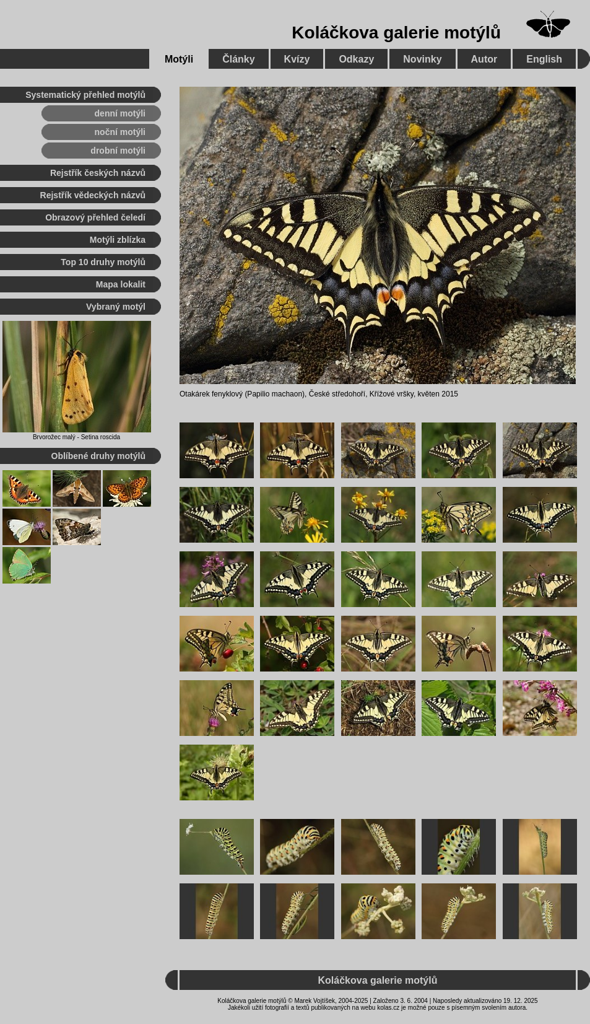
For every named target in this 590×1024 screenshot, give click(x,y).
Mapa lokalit (120, 284)
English (544, 59)
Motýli (179, 59)
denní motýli (120, 113)
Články (238, 59)
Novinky (422, 59)
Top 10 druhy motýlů (103, 262)
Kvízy (297, 59)
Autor (484, 59)
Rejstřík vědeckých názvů (92, 195)
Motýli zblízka (117, 240)
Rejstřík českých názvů (97, 173)
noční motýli (120, 132)
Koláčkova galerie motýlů (396, 32)
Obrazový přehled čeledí (95, 217)
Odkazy (356, 59)
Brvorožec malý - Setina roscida (76, 437)
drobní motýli (117, 150)
